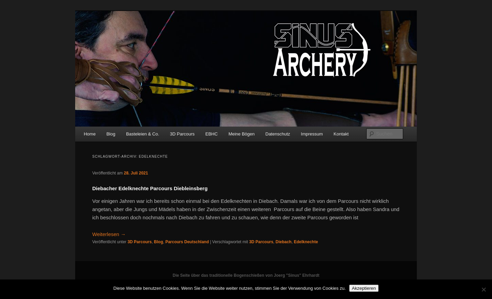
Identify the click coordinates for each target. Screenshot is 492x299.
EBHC (211, 133)
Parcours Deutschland (187, 241)
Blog (110, 133)
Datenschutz (277, 133)
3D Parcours (182, 133)
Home (90, 133)
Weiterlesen (109, 234)
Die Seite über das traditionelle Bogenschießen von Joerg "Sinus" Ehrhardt (246, 275)
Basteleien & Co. (142, 133)
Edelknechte (306, 241)
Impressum (312, 133)
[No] (483, 289)
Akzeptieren (364, 288)
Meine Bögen (242, 133)
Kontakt (340, 133)
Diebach (284, 241)
